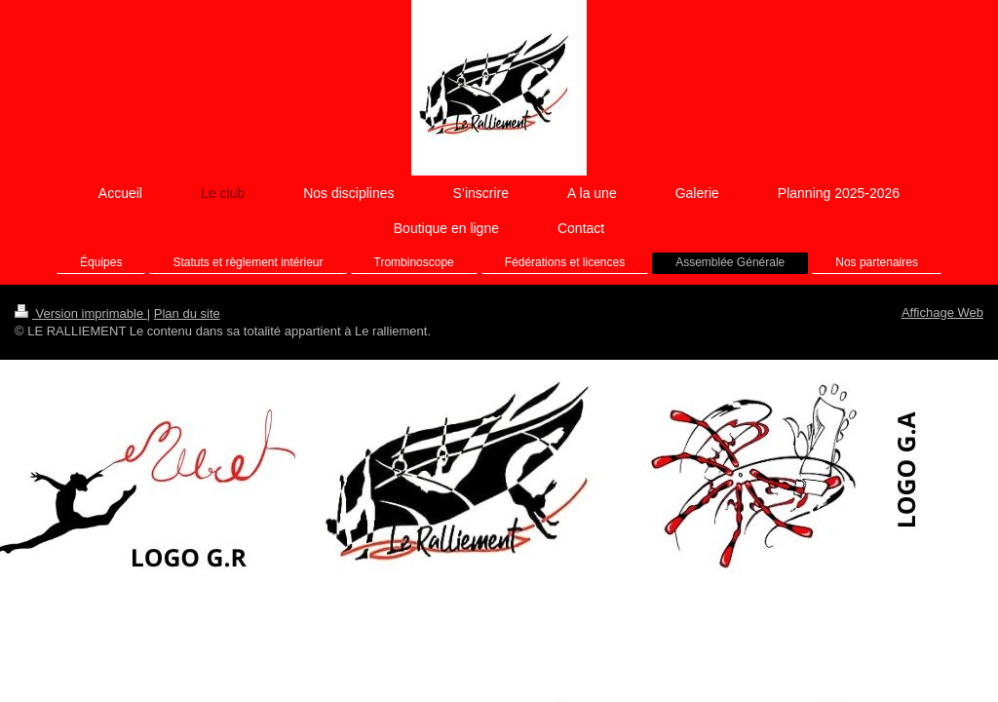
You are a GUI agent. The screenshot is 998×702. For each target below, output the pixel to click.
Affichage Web (942, 312)
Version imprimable (81, 313)
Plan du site (187, 313)
